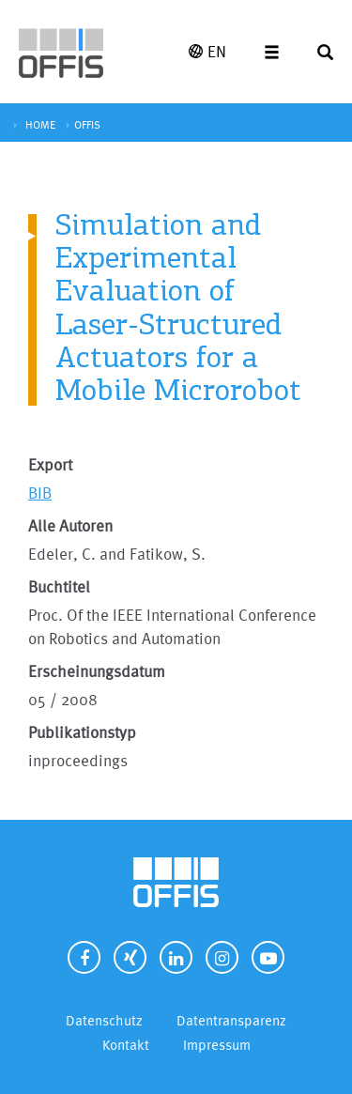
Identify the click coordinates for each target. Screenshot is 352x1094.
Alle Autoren (70, 525)
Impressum (217, 1045)
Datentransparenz (231, 1020)
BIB (40, 492)
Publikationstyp (82, 732)
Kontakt (125, 1045)
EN (207, 51)
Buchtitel (59, 586)
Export (50, 464)
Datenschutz (104, 1020)
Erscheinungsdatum (96, 671)
